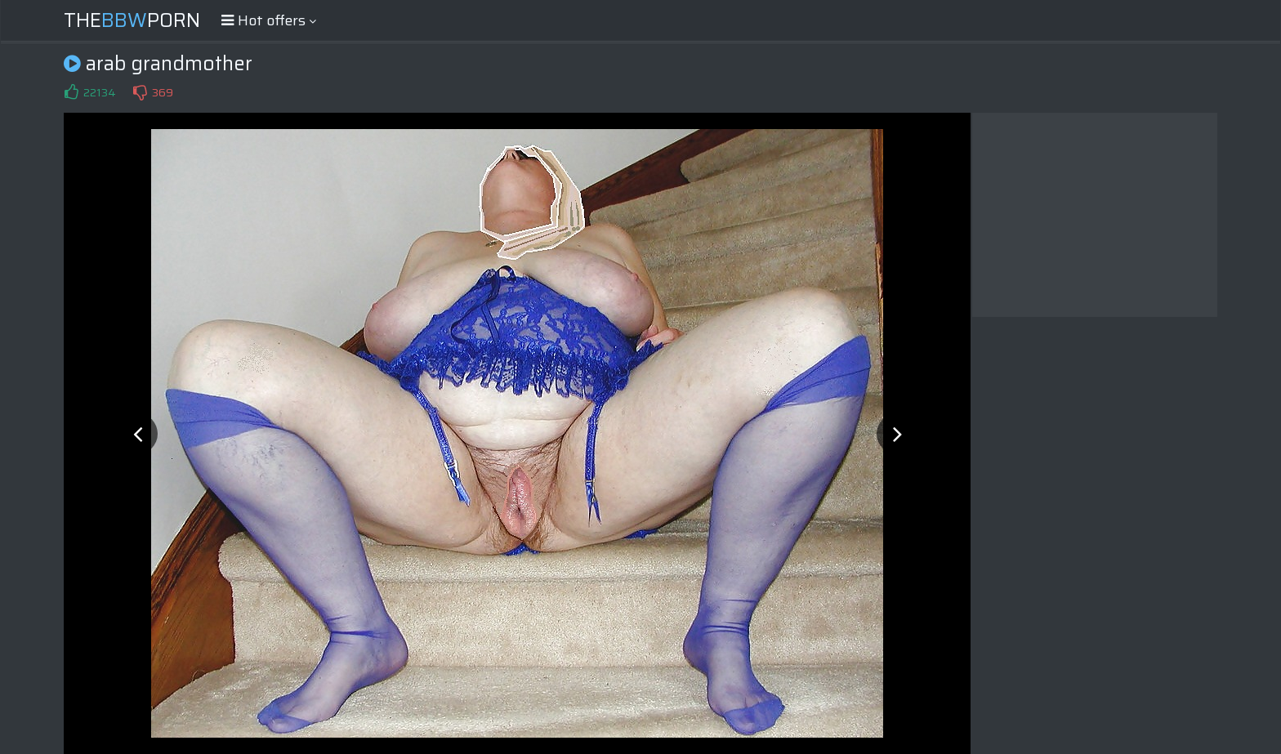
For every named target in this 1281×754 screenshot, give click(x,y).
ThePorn (132, 20)
